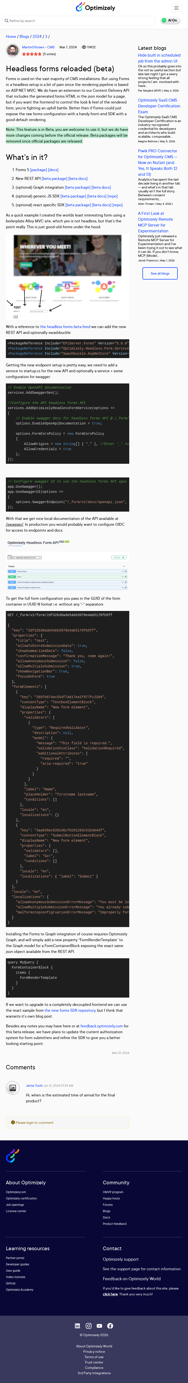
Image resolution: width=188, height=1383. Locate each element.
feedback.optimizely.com (102, 1026)
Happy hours (111, 1198)
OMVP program (113, 1192)
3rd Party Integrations (94, 1373)
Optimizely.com (16, 1192)
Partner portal (15, 1258)
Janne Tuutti (34, 1086)
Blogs (24, 36)
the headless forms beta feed (65, 326)
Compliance (94, 1367)
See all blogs (160, 273)
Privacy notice (94, 1351)
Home (11, 36)
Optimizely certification (21, 1198)
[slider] (32, 54)
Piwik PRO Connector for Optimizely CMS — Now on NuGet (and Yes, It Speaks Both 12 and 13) (157, 162)
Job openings (15, 1205)
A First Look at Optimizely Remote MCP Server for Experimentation (155, 222)
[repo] (112, 196)
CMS (51, 47)
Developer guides (17, 1264)
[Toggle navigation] (176, 8)
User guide (13, 1271)
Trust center (94, 1362)
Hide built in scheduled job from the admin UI (159, 58)
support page (128, 1268)
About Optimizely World (94, 1346)
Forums (108, 1205)
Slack (106, 1217)
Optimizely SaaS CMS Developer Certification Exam (159, 105)
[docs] (53, 169)
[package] (38, 169)
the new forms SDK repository (70, 1010)
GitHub (10, 1283)
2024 (37, 36)
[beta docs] (78, 178)
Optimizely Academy (19, 1290)
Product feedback (115, 1224)
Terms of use (94, 1356)
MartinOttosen (33, 47)
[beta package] (54, 178)
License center (16, 1211)
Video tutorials (15, 1277)
